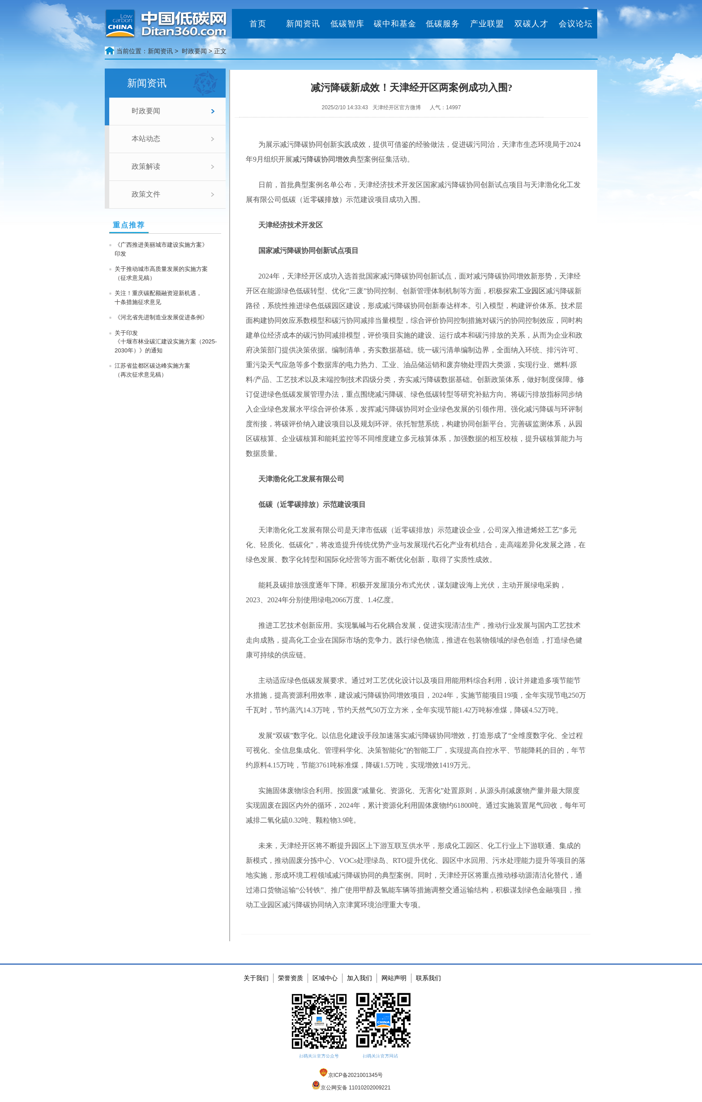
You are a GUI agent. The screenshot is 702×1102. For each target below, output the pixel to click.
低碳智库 (347, 23)
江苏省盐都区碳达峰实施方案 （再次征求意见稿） (152, 370)
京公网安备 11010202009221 (351, 1088)
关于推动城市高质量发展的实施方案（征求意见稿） (161, 273)
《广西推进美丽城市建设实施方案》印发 (161, 249)
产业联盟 (487, 23)
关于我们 (256, 978)
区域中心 (325, 978)
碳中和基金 (395, 23)
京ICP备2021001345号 (351, 1075)
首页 (257, 23)
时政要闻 (194, 51)
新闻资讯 (303, 23)
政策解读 (146, 166)
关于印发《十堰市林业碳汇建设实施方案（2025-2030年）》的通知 (166, 342)
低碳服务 (443, 23)
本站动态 (146, 138)
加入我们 (359, 978)
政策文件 (146, 194)
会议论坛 (576, 23)
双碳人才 (531, 23)
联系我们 (428, 978)
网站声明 (394, 978)
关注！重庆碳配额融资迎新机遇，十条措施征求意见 (158, 297)
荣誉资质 (290, 978)
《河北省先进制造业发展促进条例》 (161, 317)
